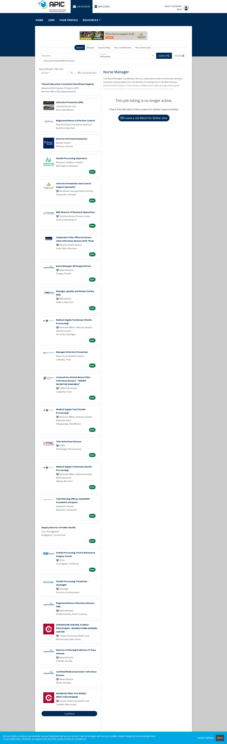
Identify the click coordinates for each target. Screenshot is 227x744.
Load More (69, 713)
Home (39, 20)
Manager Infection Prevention (72, 352)
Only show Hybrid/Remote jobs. (59, 60)
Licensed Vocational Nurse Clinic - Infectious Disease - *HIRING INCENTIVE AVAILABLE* (73, 381)
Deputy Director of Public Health (58, 527)
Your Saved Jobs (143, 47)
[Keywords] (69, 56)
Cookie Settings (205, 738)
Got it (220, 738)
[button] (179, 56)
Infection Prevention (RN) (69, 102)
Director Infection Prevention (71, 138)
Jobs (51, 20)
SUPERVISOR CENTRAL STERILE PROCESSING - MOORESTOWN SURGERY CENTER (76, 628)
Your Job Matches (122, 47)
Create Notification (87, 73)
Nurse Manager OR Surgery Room (73, 266)
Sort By (45, 73)
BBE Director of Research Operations (75, 212)
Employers (102, 6)
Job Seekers (81, 6)
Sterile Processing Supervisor (71, 158)
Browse (90, 47)
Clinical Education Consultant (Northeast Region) (67, 84)
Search (79, 47)
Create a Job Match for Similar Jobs (144, 118)
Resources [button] (90, 20)
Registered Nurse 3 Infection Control (75, 120)
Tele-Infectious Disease (68, 441)
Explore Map (104, 47)
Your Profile (69, 20)
